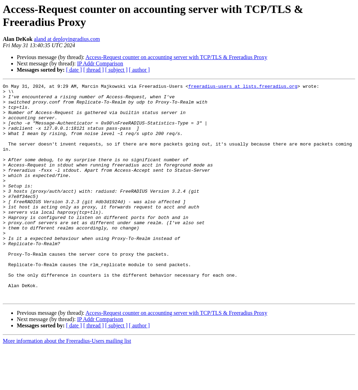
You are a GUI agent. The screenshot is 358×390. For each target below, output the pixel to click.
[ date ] (74, 70)
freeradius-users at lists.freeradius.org (242, 87)
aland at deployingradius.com (67, 39)
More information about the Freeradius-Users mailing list (67, 384)
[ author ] (139, 70)
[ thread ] (93, 70)
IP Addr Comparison (100, 63)
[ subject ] (116, 70)
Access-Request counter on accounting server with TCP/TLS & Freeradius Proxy (176, 57)
